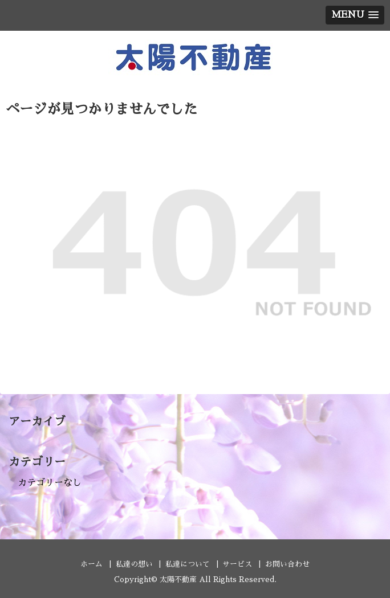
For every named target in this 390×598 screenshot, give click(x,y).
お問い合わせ (287, 564)
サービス (237, 564)
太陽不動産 (178, 579)
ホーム (91, 564)
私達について (187, 564)
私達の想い (134, 564)
